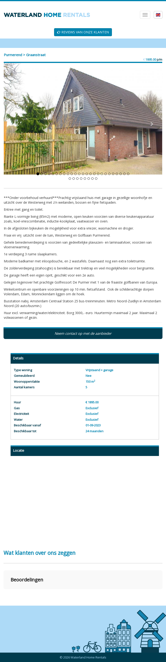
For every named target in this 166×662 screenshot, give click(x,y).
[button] (4, 594)
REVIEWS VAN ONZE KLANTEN (83, 32)
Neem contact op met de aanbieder (83, 333)
